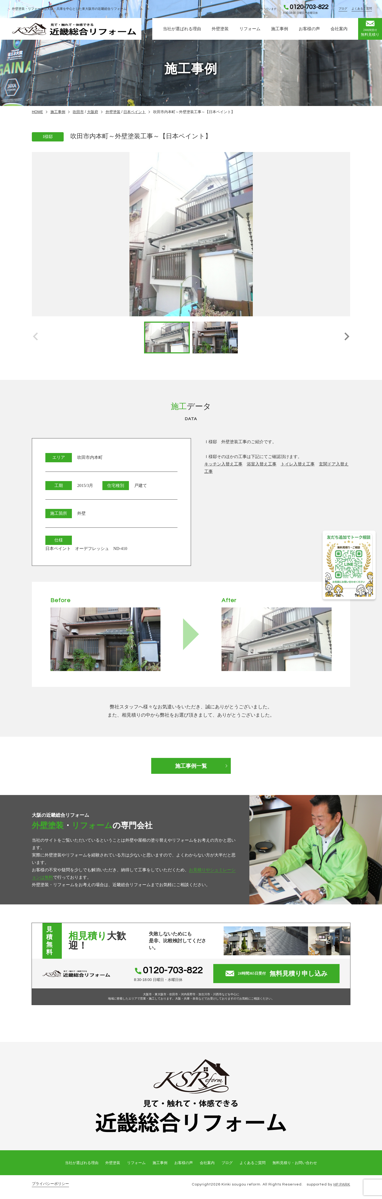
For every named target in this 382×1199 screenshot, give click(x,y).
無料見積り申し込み (276, 973)
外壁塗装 (220, 28)
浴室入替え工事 (261, 464)
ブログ (342, 8)
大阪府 (92, 112)
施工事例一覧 (191, 766)
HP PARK (341, 1184)
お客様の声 (309, 28)
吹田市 (78, 112)
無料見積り (370, 29)
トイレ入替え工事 (298, 464)
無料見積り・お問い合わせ (294, 1163)
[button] (346, 337)
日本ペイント (134, 112)
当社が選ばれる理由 (182, 28)
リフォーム (250, 28)
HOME (37, 112)
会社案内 (339, 28)
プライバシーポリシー (50, 1184)
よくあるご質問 (361, 8)
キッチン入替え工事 (223, 464)
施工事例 (279, 28)
